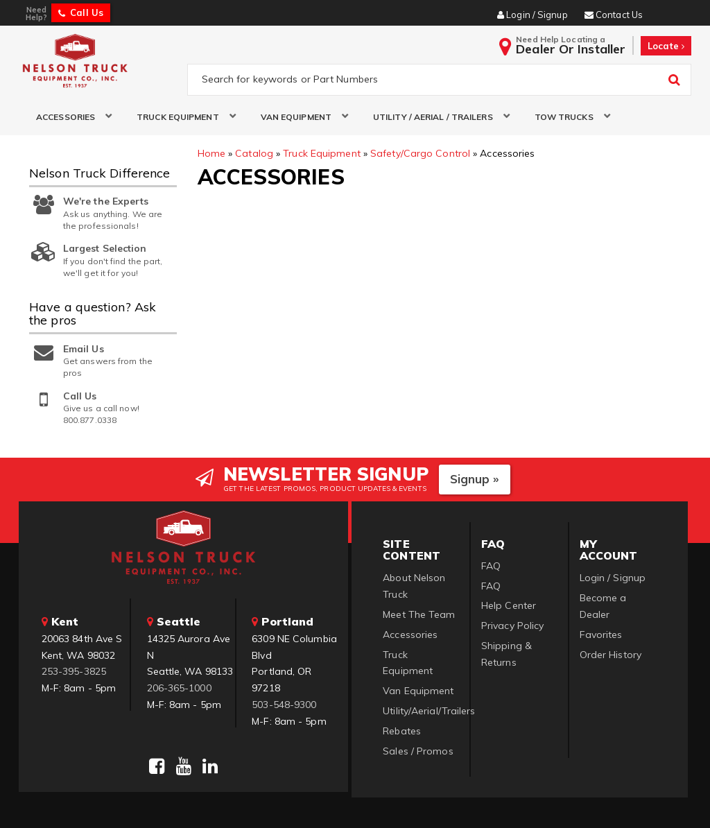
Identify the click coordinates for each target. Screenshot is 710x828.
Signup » (474, 479)
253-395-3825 (74, 672)
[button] (69, 117)
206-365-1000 (179, 688)
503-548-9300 (284, 704)
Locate (666, 45)
